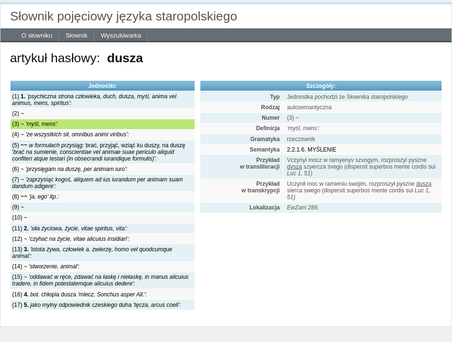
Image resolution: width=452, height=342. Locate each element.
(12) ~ (71, 239)
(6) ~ (70, 169)
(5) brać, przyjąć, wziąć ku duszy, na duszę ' (99, 152)
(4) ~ (70, 134)
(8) (35, 196)
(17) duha (96, 305)
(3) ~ (35, 124)
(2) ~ (18, 113)
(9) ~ (18, 207)
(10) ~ (20, 217)
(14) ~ (46, 266)
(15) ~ (100, 280)
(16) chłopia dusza (79, 294)
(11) (70, 228)
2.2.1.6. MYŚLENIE (312, 149)
